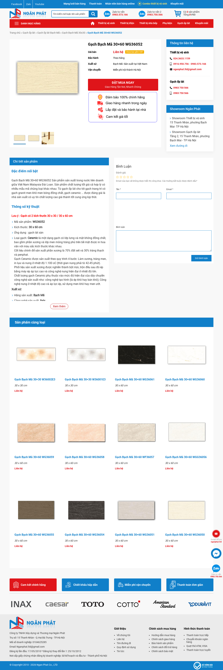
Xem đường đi (178, 145)
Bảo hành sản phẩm (162, 643)
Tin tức (120, 651)
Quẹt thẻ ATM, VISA (196, 646)
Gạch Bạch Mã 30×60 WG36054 (84, 534)
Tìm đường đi (124, 643)
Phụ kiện (167, 23)
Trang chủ (92, 23)
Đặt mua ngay (123, 85)
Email (169, 189)
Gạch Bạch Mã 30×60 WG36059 (34, 457)
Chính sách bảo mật (162, 651)
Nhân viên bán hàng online (120, 3)
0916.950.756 (181, 63)
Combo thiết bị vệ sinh (153, 3)
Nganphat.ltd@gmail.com (31, 646)
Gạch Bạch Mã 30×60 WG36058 (84, 457)
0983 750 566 (180, 87)
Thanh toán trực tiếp (197, 635)
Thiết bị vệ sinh (106, 23)
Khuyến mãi (177, 3)
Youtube (39, 4)
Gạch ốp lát (183, 23)
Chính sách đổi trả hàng (164, 647)
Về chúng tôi (123, 635)
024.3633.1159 (181, 58)
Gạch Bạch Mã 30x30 (73, 32)
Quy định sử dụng (126, 647)
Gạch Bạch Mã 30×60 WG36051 (135, 534)
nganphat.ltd (216, 540)
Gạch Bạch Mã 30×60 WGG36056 (186, 457)
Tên (118, 189)
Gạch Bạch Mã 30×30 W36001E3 (85, 379)
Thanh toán (95, 3)
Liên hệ (120, 639)
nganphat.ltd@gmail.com (187, 69)
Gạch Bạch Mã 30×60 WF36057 (134, 457)
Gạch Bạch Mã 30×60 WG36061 (135, 379)
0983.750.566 (216, 575)
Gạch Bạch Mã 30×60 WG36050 (185, 534)
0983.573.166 (198, 63)
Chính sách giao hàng (163, 639)
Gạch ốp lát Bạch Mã (48, 32)
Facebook (16, 4)
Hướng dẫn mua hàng (163, 635)
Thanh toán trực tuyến (198, 650)
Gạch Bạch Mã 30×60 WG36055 (34, 534)
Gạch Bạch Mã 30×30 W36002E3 (34, 379)
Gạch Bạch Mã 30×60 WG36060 (185, 379)
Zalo (28, 4)
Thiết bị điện (127, 23)
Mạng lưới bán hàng (75, 3)
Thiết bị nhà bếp (148, 23)
